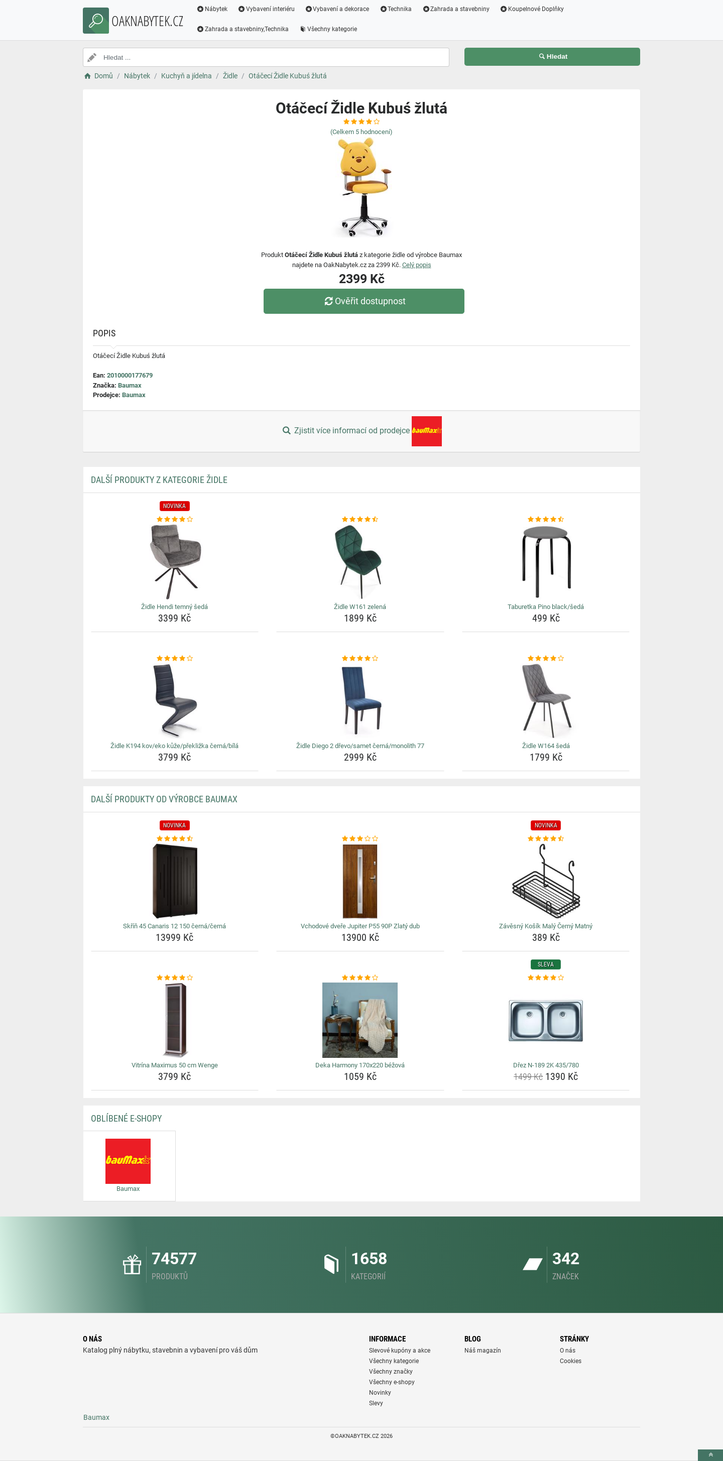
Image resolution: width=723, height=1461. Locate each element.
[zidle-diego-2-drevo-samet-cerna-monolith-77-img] (360, 701)
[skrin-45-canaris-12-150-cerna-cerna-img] (175, 881)
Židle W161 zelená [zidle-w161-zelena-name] (360, 607)
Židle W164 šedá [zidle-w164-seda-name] (546, 746)
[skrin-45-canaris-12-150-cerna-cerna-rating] (175, 839)
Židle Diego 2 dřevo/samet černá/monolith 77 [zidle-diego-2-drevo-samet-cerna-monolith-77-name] (360, 746)
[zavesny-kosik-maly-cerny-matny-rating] (546, 839)
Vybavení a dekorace (337, 9)
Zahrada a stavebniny (456, 9)
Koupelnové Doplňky (532, 9)
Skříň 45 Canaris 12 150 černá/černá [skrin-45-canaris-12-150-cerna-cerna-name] (174, 926)
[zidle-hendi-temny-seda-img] (175, 561)
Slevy (376, 1403)
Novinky (380, 1392)
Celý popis (416, 265)
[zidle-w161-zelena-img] (360, 561)
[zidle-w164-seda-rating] (546, 659)
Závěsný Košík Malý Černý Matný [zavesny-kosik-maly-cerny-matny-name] (545, 926)
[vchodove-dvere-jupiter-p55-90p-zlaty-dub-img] (360, 881)
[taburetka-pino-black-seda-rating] (546, 520)
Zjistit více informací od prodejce (361, 431)
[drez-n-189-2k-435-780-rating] (546, 978)
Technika (395, 9)
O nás (567, 1350)
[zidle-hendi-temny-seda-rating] (175, 520)
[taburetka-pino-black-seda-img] (546, 561)
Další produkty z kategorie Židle (159, 479)
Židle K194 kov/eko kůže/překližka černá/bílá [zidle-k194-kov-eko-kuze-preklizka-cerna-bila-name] (174, 746)
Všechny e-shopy (392, 1382)
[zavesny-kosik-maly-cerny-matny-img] (546, 881)
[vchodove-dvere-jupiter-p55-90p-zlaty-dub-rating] (360, 839)
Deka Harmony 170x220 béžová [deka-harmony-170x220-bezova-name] (360, 1065)
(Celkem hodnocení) (361, 132)
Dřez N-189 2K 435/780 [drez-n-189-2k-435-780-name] (546, 1065)
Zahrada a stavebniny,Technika (242, 29)
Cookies (570, 1361)
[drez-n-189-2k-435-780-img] (546, 1020)
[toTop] (710, 1455)
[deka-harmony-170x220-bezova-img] (360, 1020)
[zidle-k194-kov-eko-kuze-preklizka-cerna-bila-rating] (175, 659)
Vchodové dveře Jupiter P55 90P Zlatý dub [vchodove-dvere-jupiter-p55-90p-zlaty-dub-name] (360, 926)
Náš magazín (482, 1350)
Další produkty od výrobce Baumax (164, 799)
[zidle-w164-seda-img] (546, 701)
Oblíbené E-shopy (126, 1118)
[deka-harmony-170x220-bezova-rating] (360, 978)
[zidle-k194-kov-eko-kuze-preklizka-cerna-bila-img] (175, 701)
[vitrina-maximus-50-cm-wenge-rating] (175, 978)
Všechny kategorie (328, 29)
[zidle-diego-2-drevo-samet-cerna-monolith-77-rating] (360, 659)
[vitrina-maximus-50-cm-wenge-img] (175, 1020)
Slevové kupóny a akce (399, 1350)
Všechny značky (391, 1371)
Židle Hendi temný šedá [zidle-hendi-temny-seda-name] (174, 607)
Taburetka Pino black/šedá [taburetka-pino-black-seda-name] (546, 607)
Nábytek (211, 9)
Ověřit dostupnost (364, 301)
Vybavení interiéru (266, 9)
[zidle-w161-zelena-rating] (360, 520)
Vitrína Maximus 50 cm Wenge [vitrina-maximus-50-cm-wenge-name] (175, 1065)
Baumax (130, 385)
